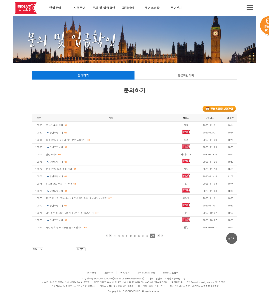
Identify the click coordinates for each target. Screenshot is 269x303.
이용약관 (124, 272)
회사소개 (91, 272)
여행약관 (108, 272)
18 (143, 236)
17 (139, 236)
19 (147, 236)
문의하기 (83, 75)
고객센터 (128, 8)
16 (135, 236)
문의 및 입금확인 (103, 8)
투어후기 (177, 8)
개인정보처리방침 (146, 272)
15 (131, 236)
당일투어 (55, 8)
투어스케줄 (152, 8)
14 (127, 236)
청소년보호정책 (170, 272)
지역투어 (79, 8)
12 (119, 236)
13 (123, 236)
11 (115, 236)
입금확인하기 (185, 75)
